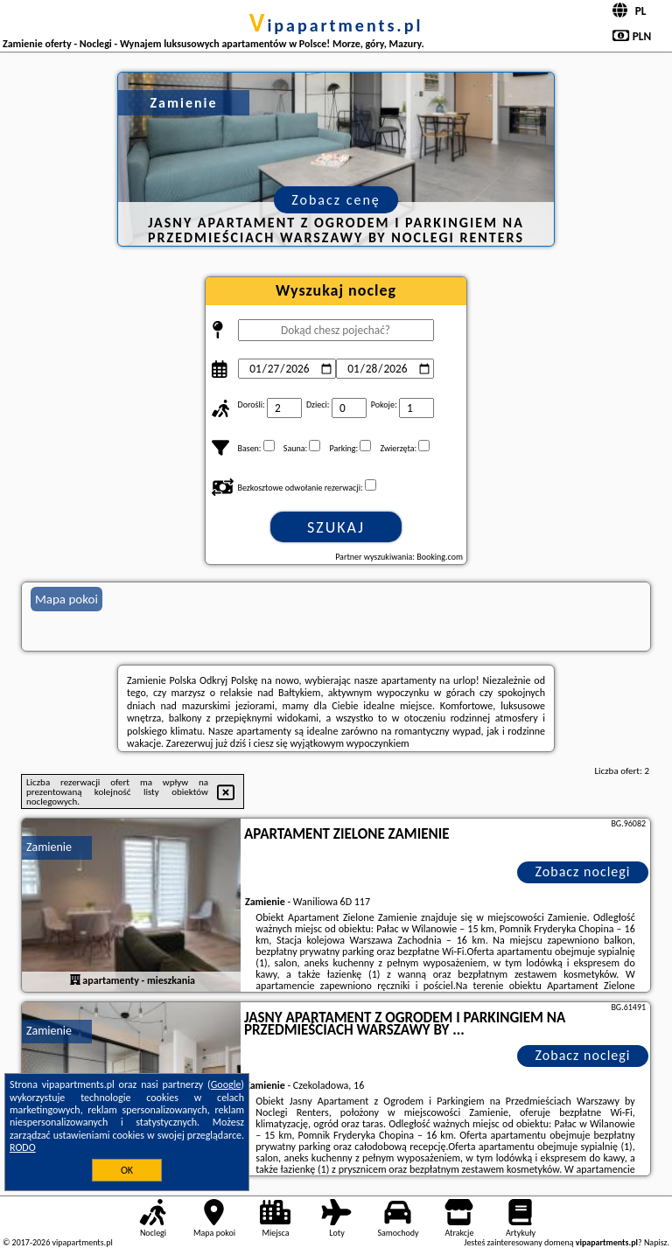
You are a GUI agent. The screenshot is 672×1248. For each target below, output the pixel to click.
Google (226, 1084)
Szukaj (336, 527)
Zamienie (49, 847)
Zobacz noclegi (583, 871)
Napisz (656, 1242)
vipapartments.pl (336, 25)
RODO (23, 1147)
